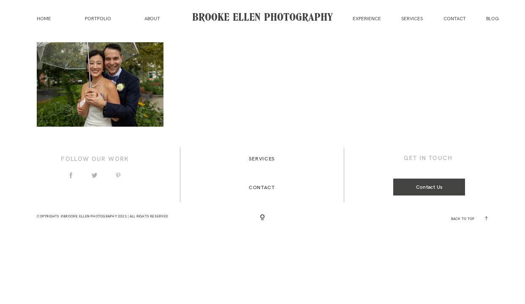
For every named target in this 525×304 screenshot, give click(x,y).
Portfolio (98, 19)
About (152, 19)
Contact (454, 19)
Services (412, 19)
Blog (492, 19)
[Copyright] (262, 218)
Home (44, 19)
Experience (367, 19)
